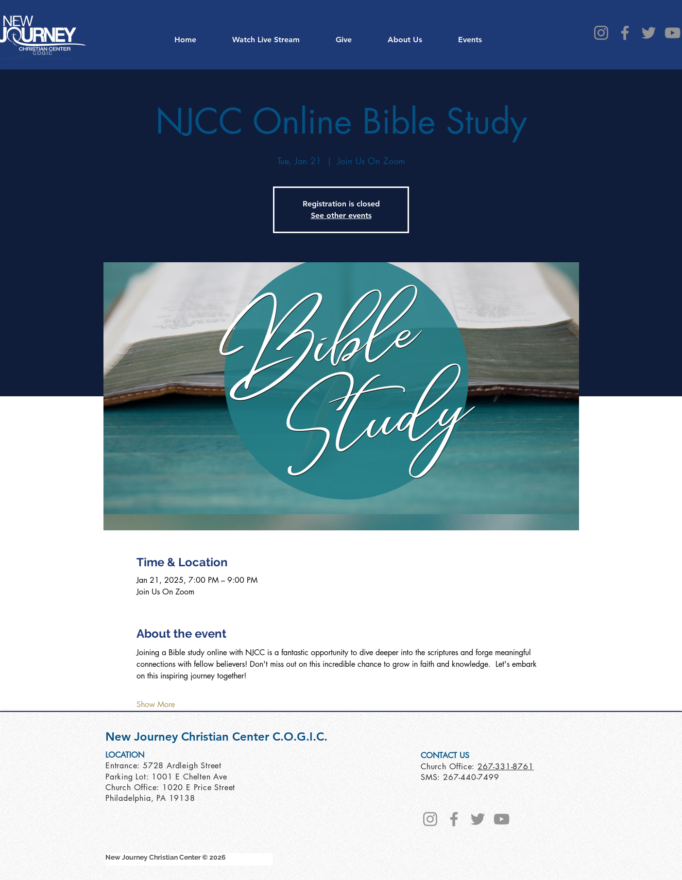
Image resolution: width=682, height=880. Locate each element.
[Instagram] (601, 32)
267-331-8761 (505, 767)
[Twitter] (648, 32)
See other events (341, 215)
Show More (155, 704)
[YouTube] (672, 32)
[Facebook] (624, 32)
